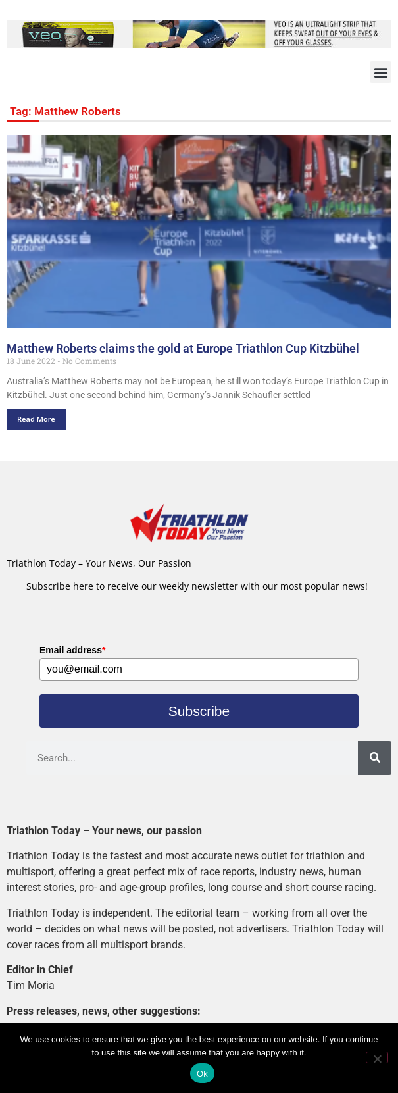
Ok (202, 1074)
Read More (36, 419)
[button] (380, 72)
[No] (377, 1057)
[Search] (374, 758)
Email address (72, 650)
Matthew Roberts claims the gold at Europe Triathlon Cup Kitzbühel (183, 348)
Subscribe (199, 711)
